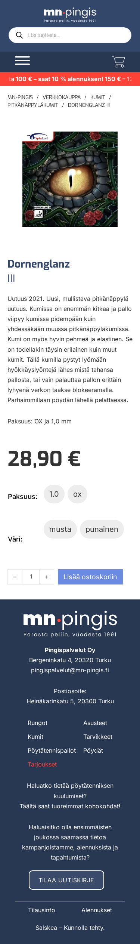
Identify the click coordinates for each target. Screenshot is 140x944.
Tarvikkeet (97, 736)
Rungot (37, 722)
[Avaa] (22, 60)
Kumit (97, 97)
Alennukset (96, 910)
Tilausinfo (41, 910)
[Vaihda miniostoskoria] (117, 61)
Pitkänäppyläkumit (32, 105)
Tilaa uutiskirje (66, 880)
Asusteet (95, 722)
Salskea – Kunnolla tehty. (70, 927)
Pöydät (93, 750)
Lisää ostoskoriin (90, 577)
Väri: (15, 539)
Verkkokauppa (62, 97)
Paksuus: (22, 496)
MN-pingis (20, 97)
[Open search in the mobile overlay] (70, 35)
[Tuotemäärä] (30, 576)
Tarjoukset (42, 764)
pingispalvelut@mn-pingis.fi (70, 670)
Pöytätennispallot (52, 750)
